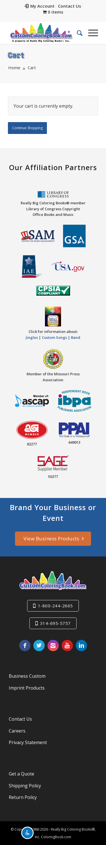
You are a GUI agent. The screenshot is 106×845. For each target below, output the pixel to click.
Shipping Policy (25, 786)
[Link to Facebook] (25, 645)
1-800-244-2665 (55, 605)
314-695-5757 (55, 623)
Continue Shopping (27, 127)
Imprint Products (27, 688)
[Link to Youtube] (67, 645)
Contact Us (69, 6)
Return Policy (23, 797)
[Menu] (90, 32)
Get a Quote (21, 774)
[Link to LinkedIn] (81, 645)
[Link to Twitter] (39, 645)
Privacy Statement (28, 742)
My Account (40, 6)
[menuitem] (39, 6)
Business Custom (27, 676)
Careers (17, 731)
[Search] (77, 32)
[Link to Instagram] (53, 645)
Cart (16, 55)
